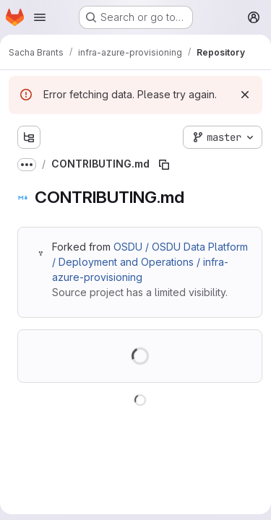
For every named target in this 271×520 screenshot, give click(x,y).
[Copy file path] (164, 164)
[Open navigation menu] (39, 17)
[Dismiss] (245, 94)
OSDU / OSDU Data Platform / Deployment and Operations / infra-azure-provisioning (150, 261)
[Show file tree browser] (28, 137)
